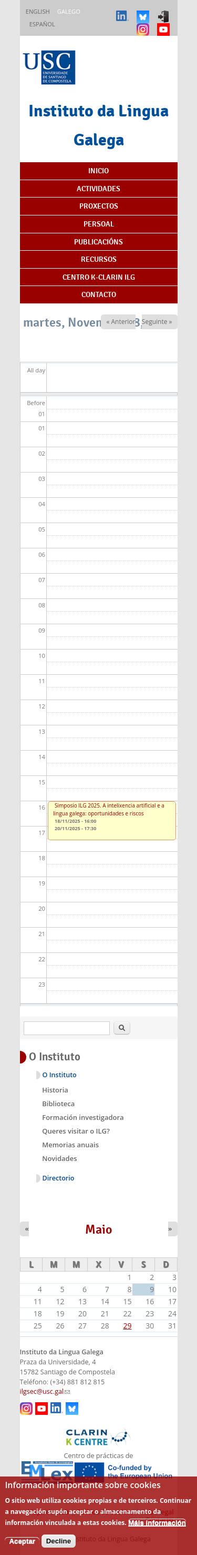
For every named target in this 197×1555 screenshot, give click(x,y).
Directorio (59, 1178)
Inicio (98, 170)
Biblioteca (58, 1103)
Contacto (98, 294)
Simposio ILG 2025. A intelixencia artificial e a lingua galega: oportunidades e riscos (108, 809)
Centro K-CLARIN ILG (99, 277)
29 (127, 1326)
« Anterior (120, 321)
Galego (68, 11)
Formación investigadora (82, 1117)
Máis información (157, 1530)
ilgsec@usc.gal (45, 1391)
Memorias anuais (70, 1144)
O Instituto (60, 1074)
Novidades (59, 1158)
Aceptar (22, 1549)
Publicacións (98, 242)
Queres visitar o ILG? (76, 1131)
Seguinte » (157, 321)
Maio (98, 1229)
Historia (55, 1090)
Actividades (98, 188)
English (38, 11)
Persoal (99, 224)
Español (42, 24)
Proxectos (98, 206)
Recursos (99, 259)
